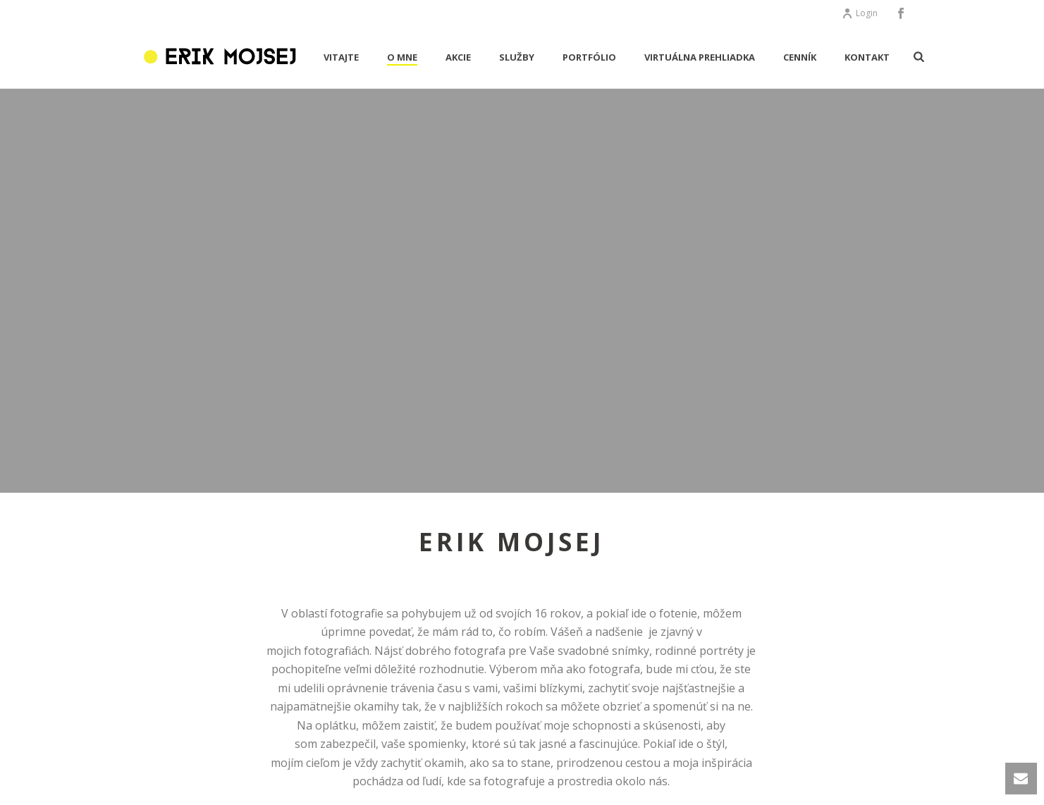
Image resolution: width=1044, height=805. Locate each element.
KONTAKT (867, 57)
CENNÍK (799, 57)
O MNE (402, 57)
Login (860, 13)
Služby (516, 57)
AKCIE (458, 57)
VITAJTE (341, 57)
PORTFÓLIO (589, 57)
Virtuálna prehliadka (699, 57)
